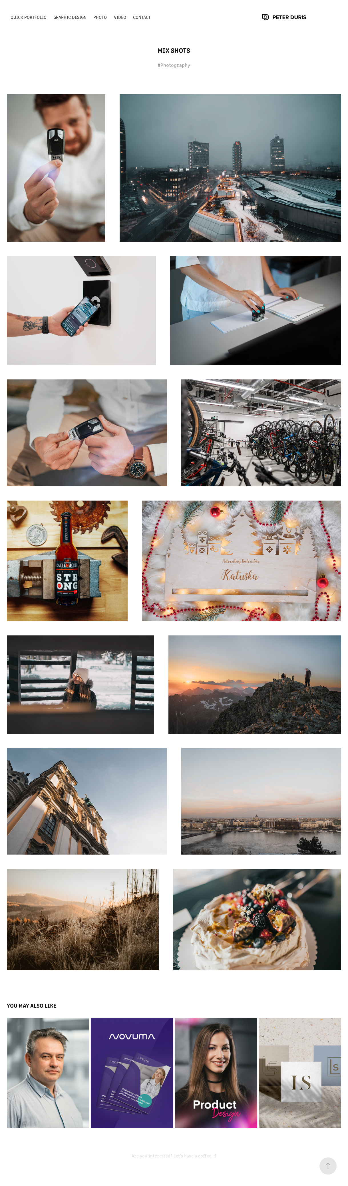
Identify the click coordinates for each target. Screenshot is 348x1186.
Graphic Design (70, 17)
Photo (100, 17)
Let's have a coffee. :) (194, 1156)
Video (120, 17)
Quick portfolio (29, 17)
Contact (142, 17)
